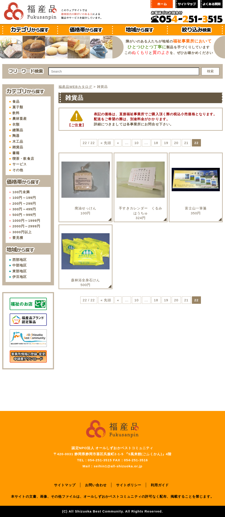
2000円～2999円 (26, 226)
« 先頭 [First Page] (106, 143)
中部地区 (19, 265)
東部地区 (19, 271)
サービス (19, 164)
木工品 (17, 141)
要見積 (17, 238)
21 (186, 143)
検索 (210, 71)
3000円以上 (22, 232)
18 (156, 143)
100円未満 (21, 192)
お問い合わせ (96, 485)
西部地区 (19, 260)
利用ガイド (160, 485)
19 (166, 143)
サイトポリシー (129, 485)
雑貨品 (17, 147)
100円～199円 (24, 198)
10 (136, 143)
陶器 (16, 136)
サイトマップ (65, 485)
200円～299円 (24, 203)
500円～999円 (24, 215)
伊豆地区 (19, 277)
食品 (16, 101)
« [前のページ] (118, 143)
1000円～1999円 (26, 220)
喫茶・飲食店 (23, 158)
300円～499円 (24, 209)
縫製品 (17, 130)
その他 (17, 170)
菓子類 (17, 107)
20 (176, 143)
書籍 (16, 153)
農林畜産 (19, 118)
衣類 (16, 124)
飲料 (16, 113)
